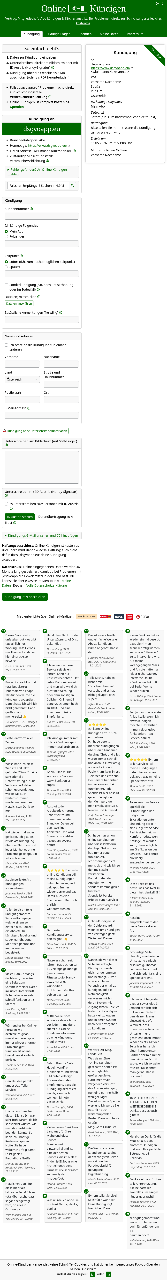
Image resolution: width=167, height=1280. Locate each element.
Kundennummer (17, 209)
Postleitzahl (13, 392)
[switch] (159, 3)
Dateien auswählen (19, 303)
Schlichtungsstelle (139, 18)
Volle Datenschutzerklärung (46, 585)
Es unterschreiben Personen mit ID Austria (44, 504)
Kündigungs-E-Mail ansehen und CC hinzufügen (43, 535)
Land (8, 372)
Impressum (135, 34)
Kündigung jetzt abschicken (25, 597)
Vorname (11, 357)
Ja (92, 1274)
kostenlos (83, 23)
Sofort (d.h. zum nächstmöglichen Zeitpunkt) (42, 261)
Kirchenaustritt (76, 18)
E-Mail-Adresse (15, 408)
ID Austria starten (20, 517)
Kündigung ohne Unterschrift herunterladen (37, 431)
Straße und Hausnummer (54, 374)
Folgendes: (17, 236)
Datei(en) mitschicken (20, 297)
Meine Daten (109, 34)
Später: (14, 267)
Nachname (52, 357)
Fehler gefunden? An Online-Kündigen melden (37, 171)
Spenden (85, 34)
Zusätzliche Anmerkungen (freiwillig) (31, 312)
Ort (46, 392)
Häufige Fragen (59, 34)
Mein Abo (16, 231)
